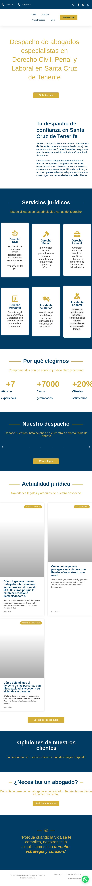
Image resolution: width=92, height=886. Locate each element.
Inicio (33, 15)
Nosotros (45, 15)
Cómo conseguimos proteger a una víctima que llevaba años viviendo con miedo (68, 571)
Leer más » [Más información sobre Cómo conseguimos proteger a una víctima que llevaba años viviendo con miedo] (55, 612)
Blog (53, 20)
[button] (2, 446)
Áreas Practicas (38, 20)
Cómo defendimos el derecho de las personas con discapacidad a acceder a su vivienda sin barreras (22, 687)
